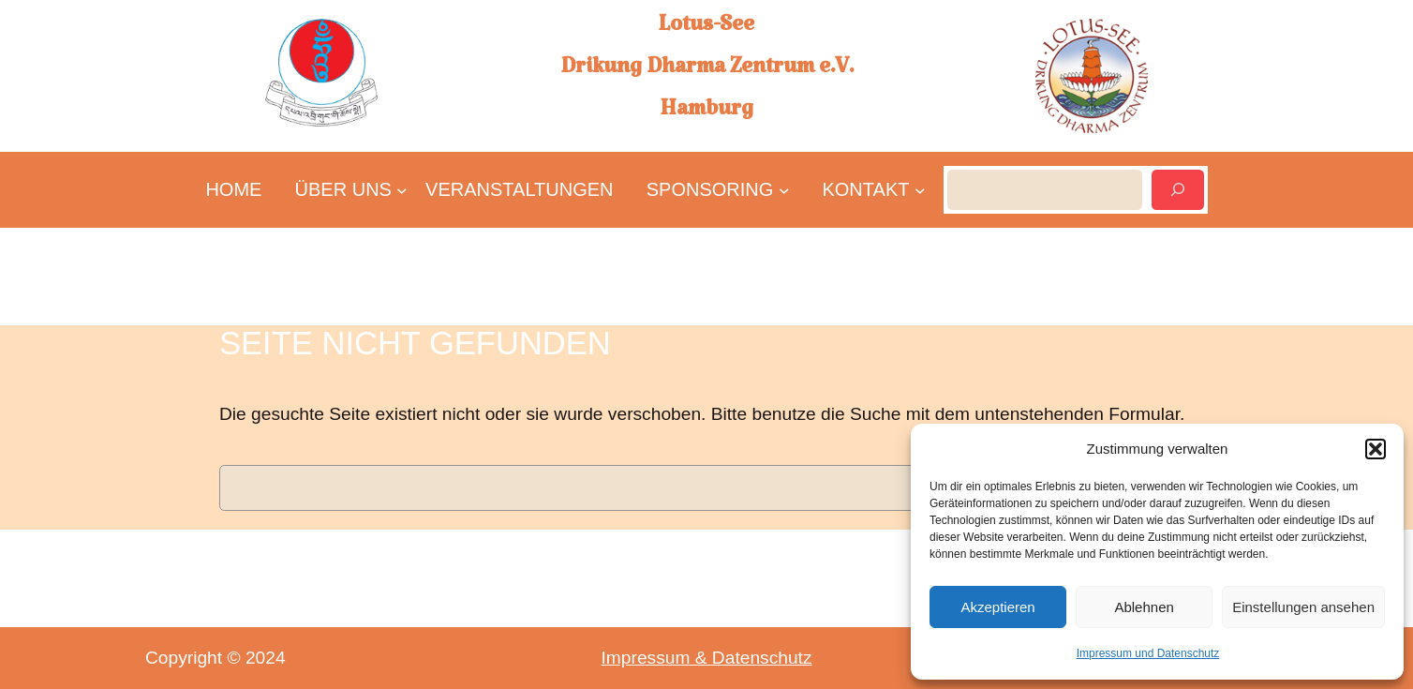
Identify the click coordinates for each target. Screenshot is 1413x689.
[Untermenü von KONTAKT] (866, 189)
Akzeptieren (997, 607)
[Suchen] (1178, 190)
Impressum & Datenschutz (707, 657)
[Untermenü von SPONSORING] (711, 189)
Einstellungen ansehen (1303, 607)
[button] (1375, 449)
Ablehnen (1143, 607)
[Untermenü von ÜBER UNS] (344, 189)
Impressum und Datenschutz (1148, 653)
